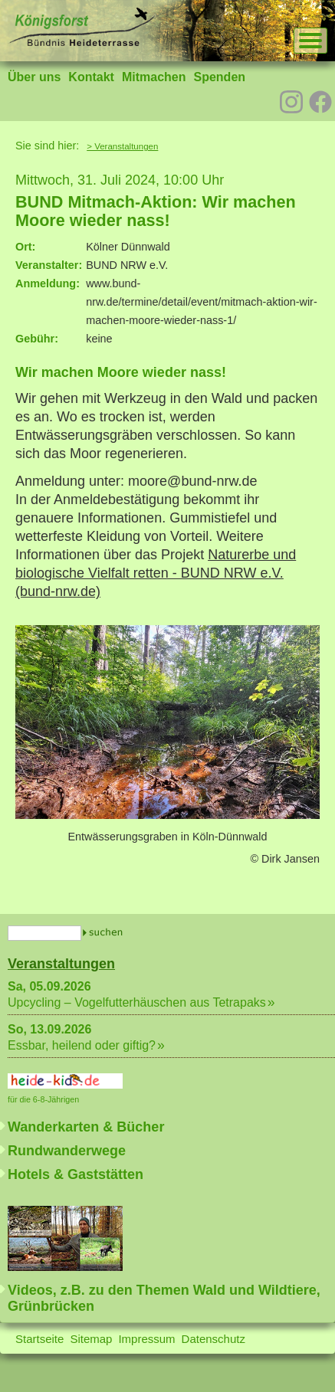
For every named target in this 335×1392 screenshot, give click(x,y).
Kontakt (91, 77)
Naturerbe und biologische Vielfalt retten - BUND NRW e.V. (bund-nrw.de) (155, 573)
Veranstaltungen (61, 963)
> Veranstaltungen (122, 146)
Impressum (146, 1338)
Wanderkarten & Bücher (86, 1127)
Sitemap (91, 1338)
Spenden (219, 77)
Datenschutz (213, 1338)
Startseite (39, 1338)
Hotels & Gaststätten (75, 1174)
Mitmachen (154, 77)
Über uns (34, 77)
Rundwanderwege (67, 1150)
